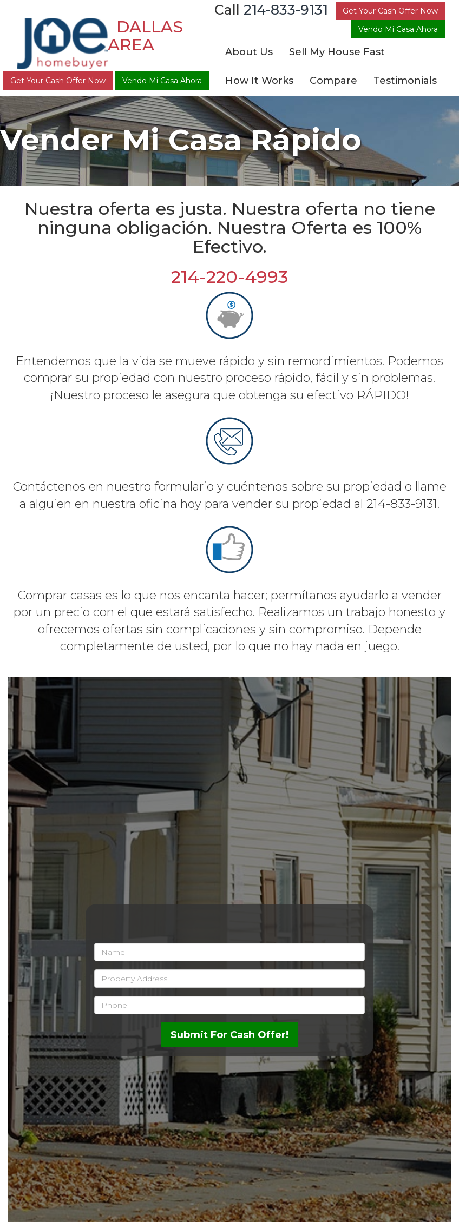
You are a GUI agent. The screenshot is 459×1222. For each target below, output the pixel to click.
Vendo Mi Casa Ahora (162, 80)
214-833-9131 (286, 10)
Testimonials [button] (405, 81)
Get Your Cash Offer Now (58, 80)
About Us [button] (249, 52)
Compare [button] (333, 81)
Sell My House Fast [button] (337, 52)
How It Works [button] (259, 81)
